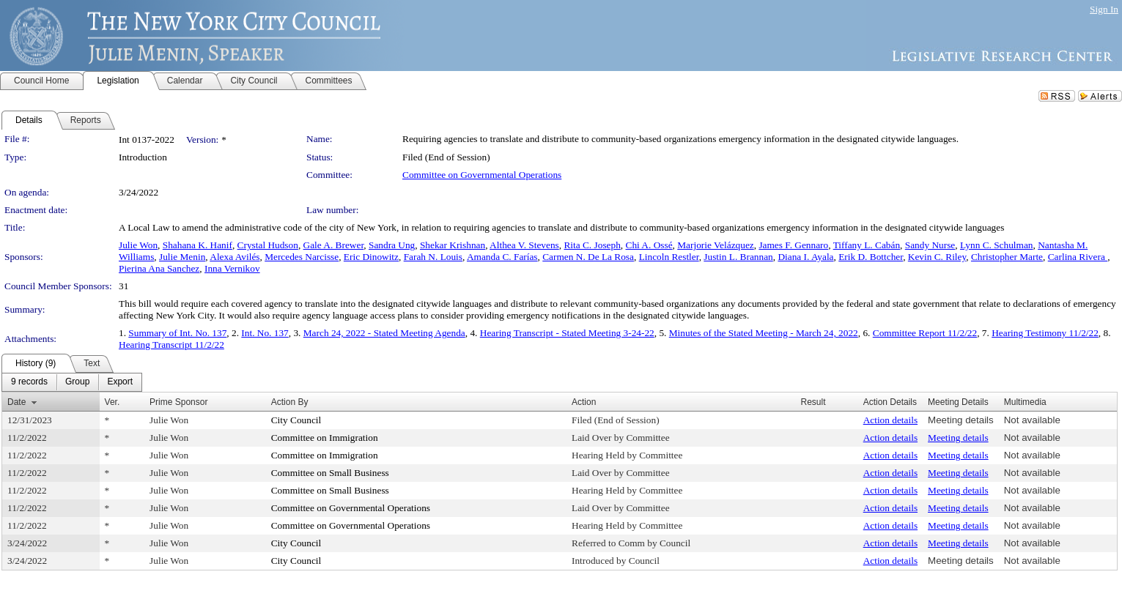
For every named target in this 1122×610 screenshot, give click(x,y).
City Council (296, 419)
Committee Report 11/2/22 (925, 332)
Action (584, 402)
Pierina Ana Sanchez (159, 268)
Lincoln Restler (669, 256)
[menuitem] (29, 382)
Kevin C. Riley (937, 256)
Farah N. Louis (433, 256)
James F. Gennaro (793, 244)
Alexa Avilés (234, 256)
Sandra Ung (392, 244)
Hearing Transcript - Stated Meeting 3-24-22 (567, 332)
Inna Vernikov (232, 268)
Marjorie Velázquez (715, 244)
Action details (890, 419)
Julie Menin (182, 256)
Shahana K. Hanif (197, 244)
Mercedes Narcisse (302, 256)
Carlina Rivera (1077, 256)
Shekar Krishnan (452, 244)
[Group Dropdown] (77, 382)
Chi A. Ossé (649, 244)
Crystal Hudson (267, 244)
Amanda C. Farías (502, 256)
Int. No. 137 (264, 332)
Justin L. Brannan (738, 256)
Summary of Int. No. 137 (177, 332)
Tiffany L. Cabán (866, 244)
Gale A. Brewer (333, 244)
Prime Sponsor (178, 402)
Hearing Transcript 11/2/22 (171, 344)
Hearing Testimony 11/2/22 (1045, 332)
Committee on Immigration (324, 437)
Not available (1032, 419)
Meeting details (961, 419)
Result (813, 402)
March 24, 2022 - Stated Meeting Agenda (384, 332)
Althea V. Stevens (524, 244)
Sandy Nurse (930, 244)
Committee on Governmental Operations (481, 174)
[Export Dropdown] (119, 382)
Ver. (112, 402)
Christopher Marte (1007, 256)
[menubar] (71, 382)
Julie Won (138, 244)
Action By (290, 402)
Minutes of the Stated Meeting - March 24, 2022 (763, 332)
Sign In (1104, 9)
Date (16, 402)
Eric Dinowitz (371, 256)
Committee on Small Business (330, 472)
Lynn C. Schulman (996, 244)
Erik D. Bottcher (870, 256)
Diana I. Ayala (805, 256)
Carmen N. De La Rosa (588, 256)
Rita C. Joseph (592, 244)
